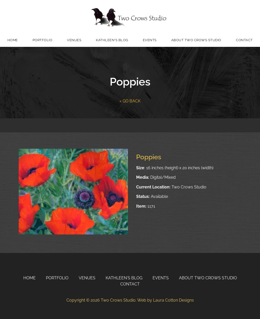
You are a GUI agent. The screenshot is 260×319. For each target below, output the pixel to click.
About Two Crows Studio (196, 40)
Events (150, 40)
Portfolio (43, 40)
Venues (74, 40)
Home (12, 40)
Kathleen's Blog (112, 40)
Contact (130, 284)
